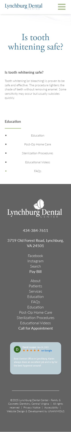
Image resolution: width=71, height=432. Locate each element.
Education (13, 122)
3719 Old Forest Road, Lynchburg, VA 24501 (35, 243)
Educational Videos (37, 162)
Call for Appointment (35, 328)
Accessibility (51, 407)
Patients (35, 286)
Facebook (35, 255)
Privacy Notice (31, 407)
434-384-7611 (35, 230)
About (35, 280)
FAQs (37, 171)
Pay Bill (35, 271)
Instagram (35, 260)
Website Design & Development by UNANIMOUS (35, 411)
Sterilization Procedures (37, 153)
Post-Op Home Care (37, 144)
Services (35, 291)
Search (35, 266)
